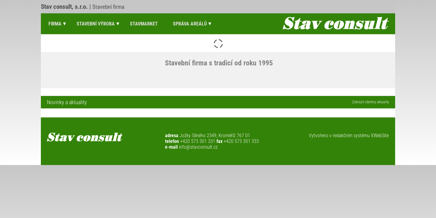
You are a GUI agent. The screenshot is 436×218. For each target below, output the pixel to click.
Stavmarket (144, 24)
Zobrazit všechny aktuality (370, 102)
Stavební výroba (96, 24)
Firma (54, 24)
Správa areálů (190, 24)
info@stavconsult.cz (198, 147)
